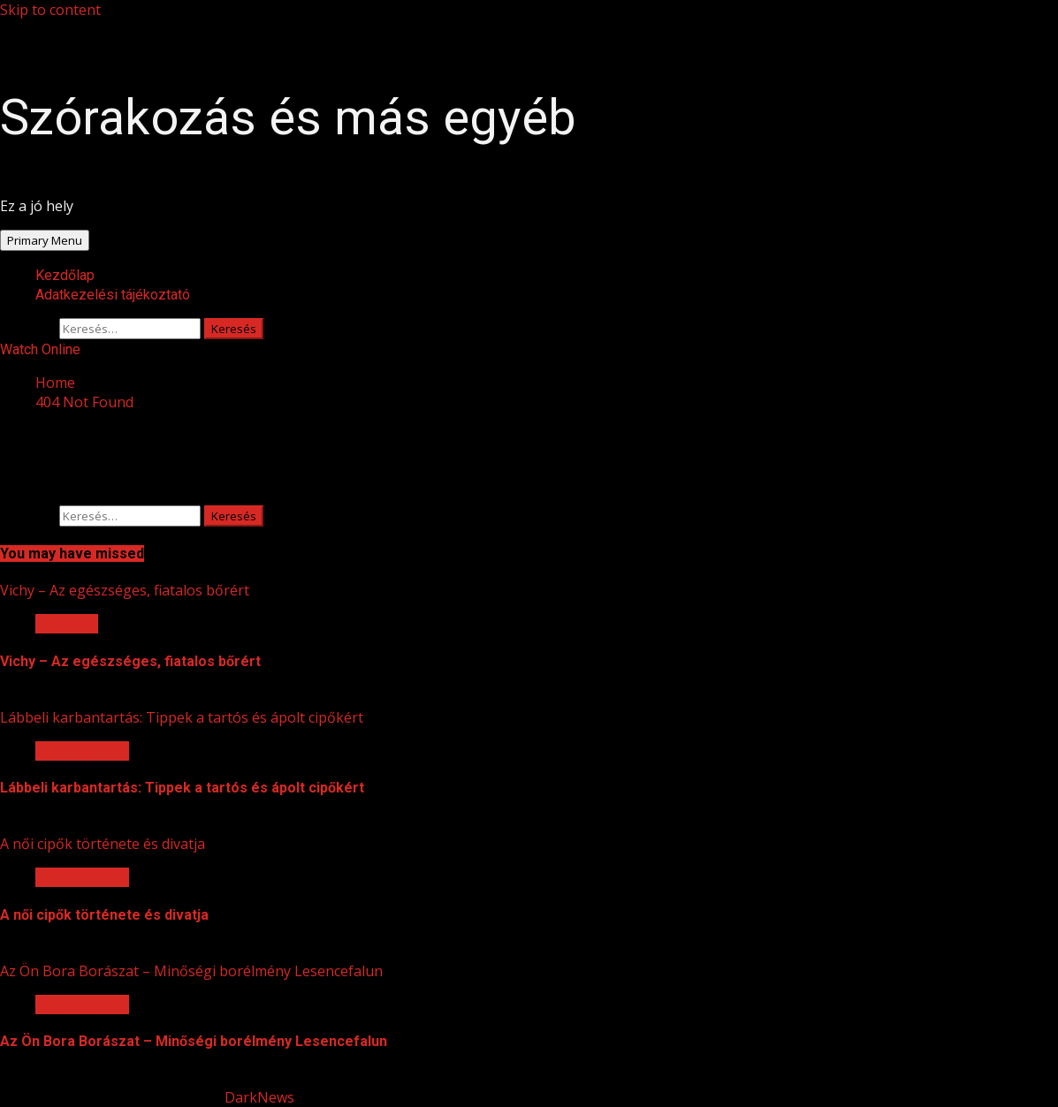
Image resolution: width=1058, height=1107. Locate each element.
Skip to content (50, 9)
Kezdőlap (65, 275)
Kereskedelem (82, 751)
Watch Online (40, 349)
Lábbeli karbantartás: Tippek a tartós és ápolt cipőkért (181, 717)
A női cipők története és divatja (102, 843)
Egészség (66, 623)
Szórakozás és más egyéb (288, 117)
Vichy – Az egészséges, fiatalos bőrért (124, 590)
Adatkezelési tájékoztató (112, 294)
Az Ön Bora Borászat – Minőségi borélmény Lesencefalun (191, 971)
